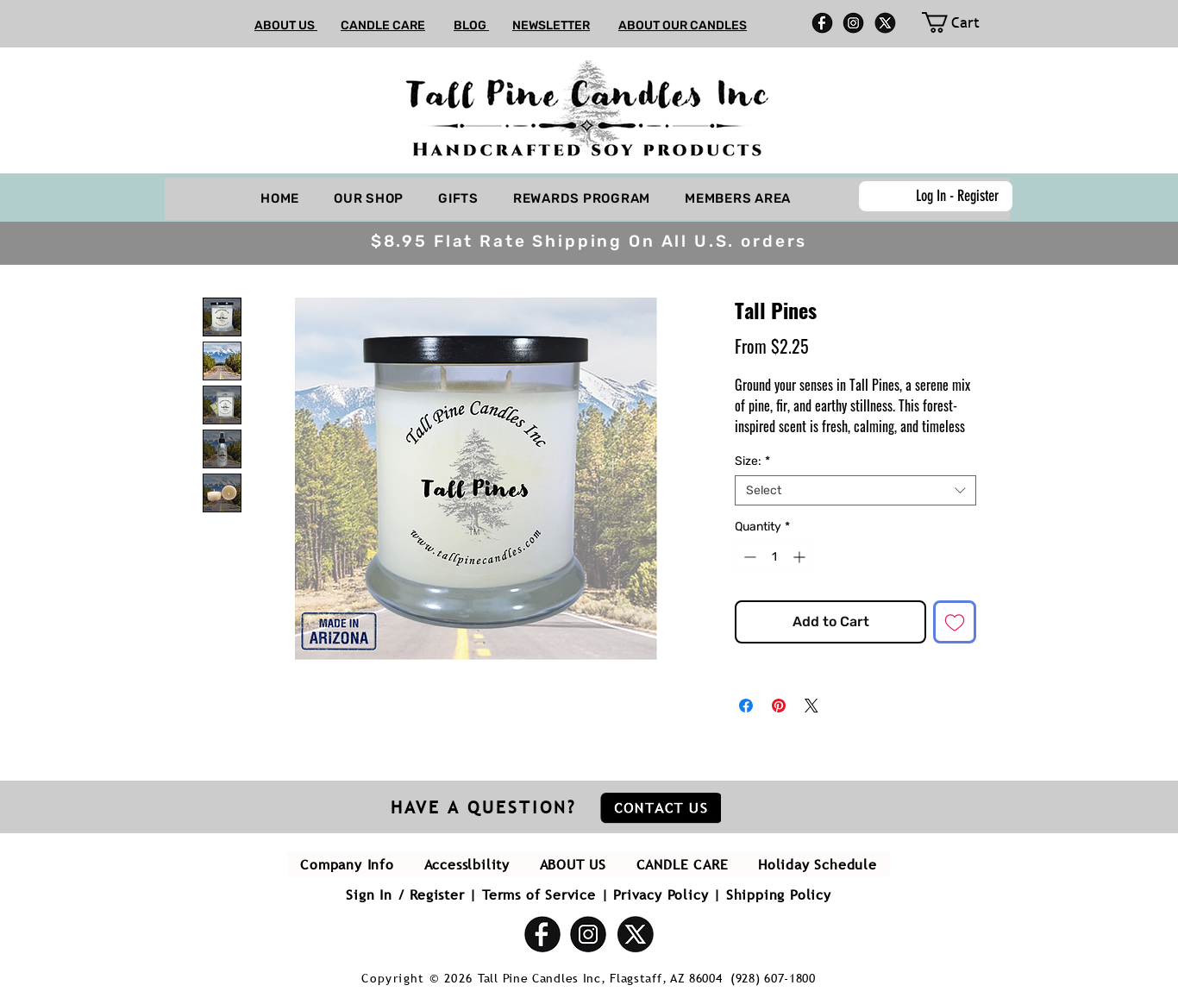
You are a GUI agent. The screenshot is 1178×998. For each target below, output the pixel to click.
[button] (1162, 136)
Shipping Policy (778, 894)
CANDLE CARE (383, 25)
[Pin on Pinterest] (778, 705)
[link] (960, 22)
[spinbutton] (774, 557)
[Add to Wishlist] (954, 621)
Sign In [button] (369, 894)
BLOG (471, 25)
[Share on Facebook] (746, 705)
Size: (752, 461)
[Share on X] (811, 705)
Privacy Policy (660, 894)
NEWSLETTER (551, 25)
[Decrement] (748, 557)
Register (437, 894)
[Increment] (800, 557)
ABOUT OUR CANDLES (682, 25)
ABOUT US (285, 25)
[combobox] (855, 490)
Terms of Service (539, 894)
